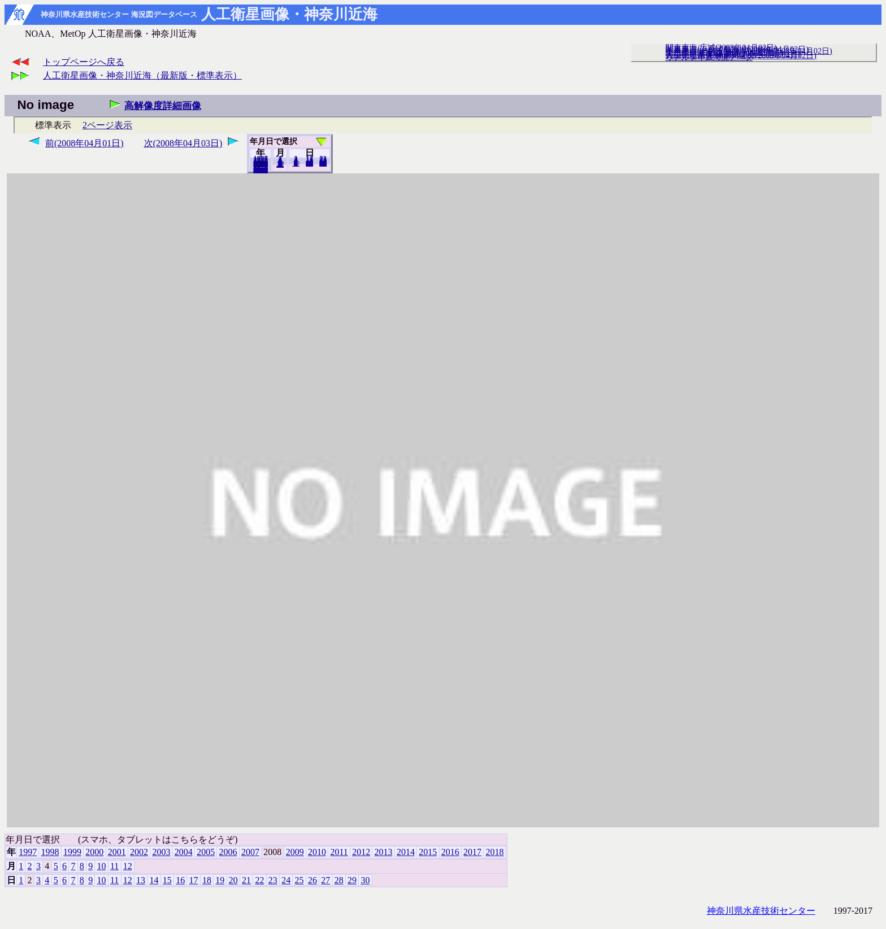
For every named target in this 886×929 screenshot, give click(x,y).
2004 (184, 852)
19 (219, 880)
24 (285, 880)
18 (206, 880)
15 (167, 880)
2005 (206, 852)
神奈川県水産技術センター (761, 910)
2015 (428, 852)
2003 (161, 852)
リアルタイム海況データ (709, 57)
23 (272, 880)
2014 (406, 852)
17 (193, 880)
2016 (450, 852)
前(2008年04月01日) (84, 143)
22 (259, 880)
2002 (139, 852)
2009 (295, 852)
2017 (472, 852)
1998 (50, 852)
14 (153, 880)
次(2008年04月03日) (183, 143)
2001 (117, 852)
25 (299, 880)
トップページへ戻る (83, 62)
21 (246, 880)
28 (339, 880)
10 (295, 163)
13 (140, 880)
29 (352, 880)
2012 (361, 852)
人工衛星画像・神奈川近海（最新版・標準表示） (142, 75)
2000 (94, 852)
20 (309, 163)
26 (312, 880)
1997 (28, 852)
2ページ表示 (107, 125)
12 (280, 164)
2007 (250, 852)
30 (323, 163)
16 (180, 880)
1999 (72, 852)
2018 (260, 170)
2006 (228, 852)
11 (114, 866)
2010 (317, 852)
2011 (339, 852)
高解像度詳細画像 (162, 106)
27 (325, 880)
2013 (384, 852)
